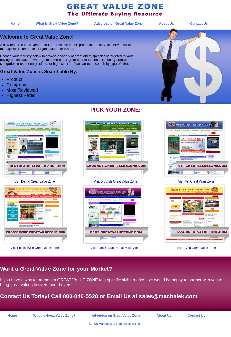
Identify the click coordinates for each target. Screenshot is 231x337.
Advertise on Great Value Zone (118, 23)
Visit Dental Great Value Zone (34, 181)
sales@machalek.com (168, 296)
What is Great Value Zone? (57, 23)
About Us (166, 23)
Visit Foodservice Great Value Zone (35, 248)
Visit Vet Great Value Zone (196, 181)
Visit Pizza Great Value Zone (196, 248)
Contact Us (199, 23)
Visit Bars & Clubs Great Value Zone (115, 248)
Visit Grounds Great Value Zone (115, 181)
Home (15, 23)
